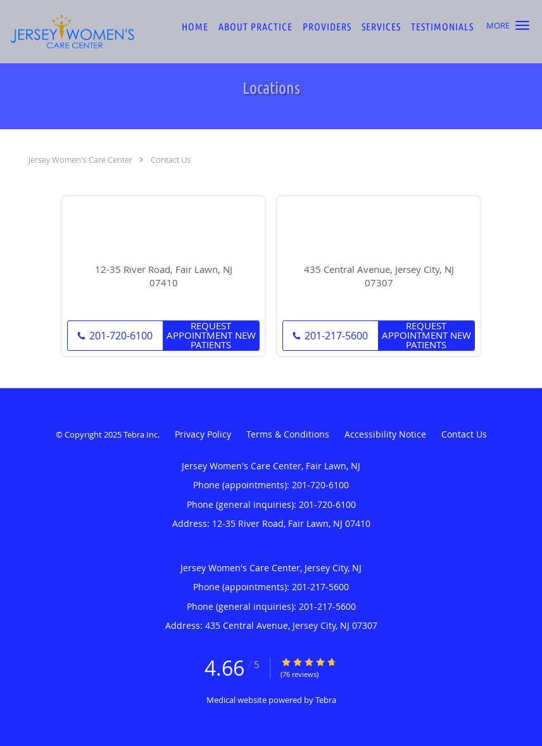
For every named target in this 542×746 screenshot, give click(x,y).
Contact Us (171, 159)
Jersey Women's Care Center (80, 159)
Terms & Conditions (287, 434)
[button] (522, 25)
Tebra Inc (140, 434)
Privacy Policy (203, 434)
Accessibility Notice (385, 434)
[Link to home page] (68, 31)
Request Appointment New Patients (211, 335)
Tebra (325, 699)
